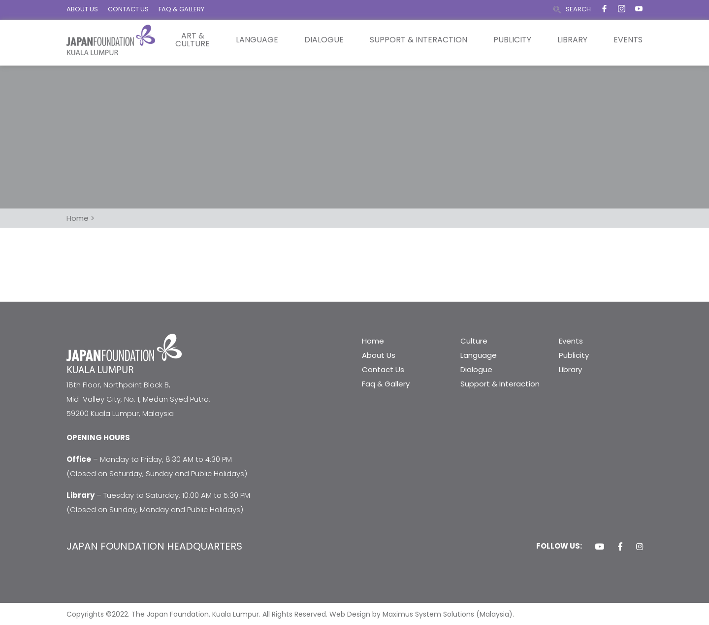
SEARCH (578, 9)
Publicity (512, 40)
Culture (473, 341)
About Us (378, 355)
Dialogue (324, 40)
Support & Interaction (418, 40)
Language (257, 40)
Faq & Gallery (386, 384)
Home (373, 341)
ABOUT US (82, 9)
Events (628, 40)
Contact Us (383, 369)
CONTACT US (128, 9)
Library (572, 40)
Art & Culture (192, 40)
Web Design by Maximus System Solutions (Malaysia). (421, 614)
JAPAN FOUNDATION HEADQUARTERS (154, 546)
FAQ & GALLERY (181, 9)
